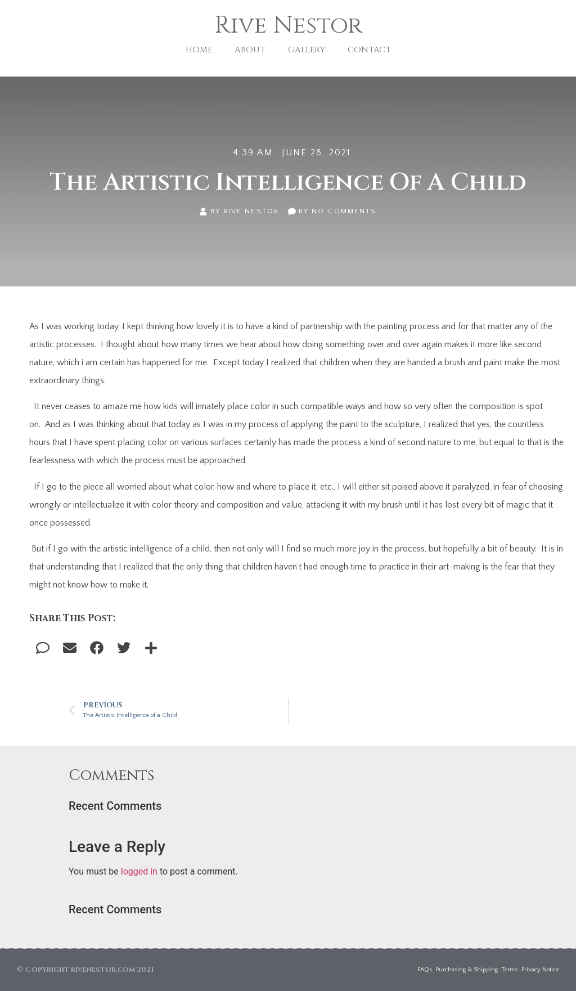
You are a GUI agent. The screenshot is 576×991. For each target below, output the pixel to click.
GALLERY (306, 50)
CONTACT (369, 50)
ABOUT (250, 50)
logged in (139, 871)
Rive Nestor (288, 26)
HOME (199, 50)
